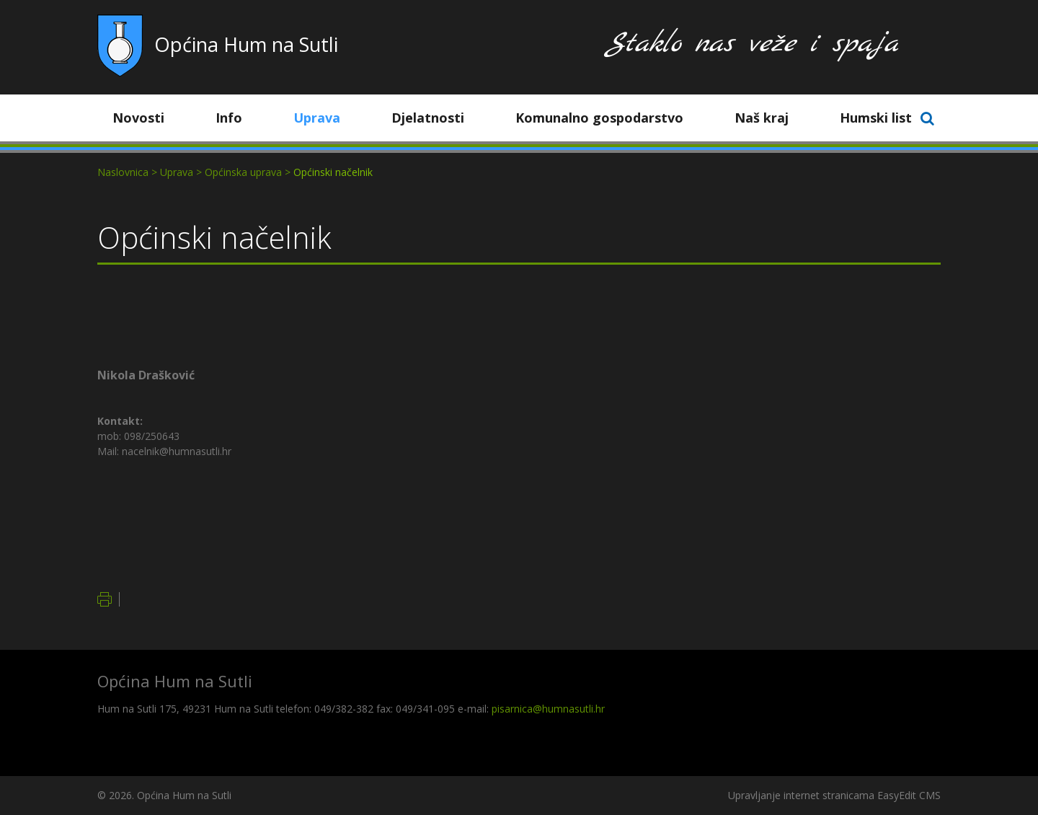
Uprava (327, 117)
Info (240, 117)
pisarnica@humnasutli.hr (548, 708)
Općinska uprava (243, 172)
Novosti (149, 117)
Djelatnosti (438, 117)
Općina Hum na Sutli (246, 44)
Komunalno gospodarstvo (610, 117)
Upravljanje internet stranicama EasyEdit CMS (834, 795)
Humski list (876, 117)
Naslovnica (122, 172)
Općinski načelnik (333, 172)
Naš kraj (772, 117)
